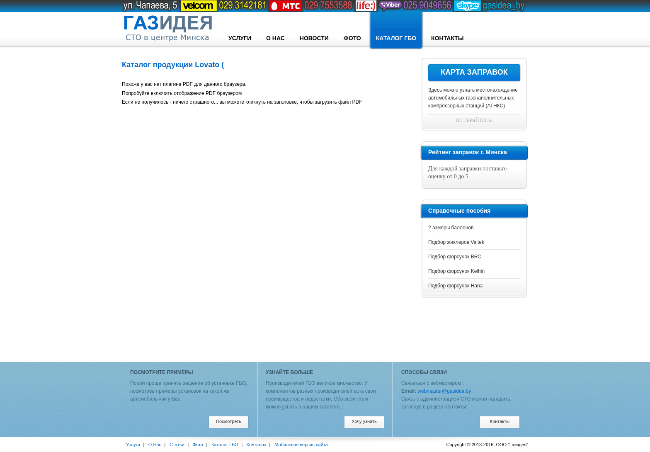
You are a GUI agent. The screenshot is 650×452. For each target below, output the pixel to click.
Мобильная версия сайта (301, 444)
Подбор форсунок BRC (454, 257)
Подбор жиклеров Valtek (456, 242)
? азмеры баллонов (450, 228)
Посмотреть (228, 421)
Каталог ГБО (396, 30)
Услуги (239, 38)
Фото (352, 38)
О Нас (275, 38)
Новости (314, 38)
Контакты (447, 38)
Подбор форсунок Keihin (456, 271)
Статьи (177, 444)
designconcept (167, 28)
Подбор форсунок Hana (455, 286)
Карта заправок (474, 72)
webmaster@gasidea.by (444, 391)
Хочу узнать (364, 421)
